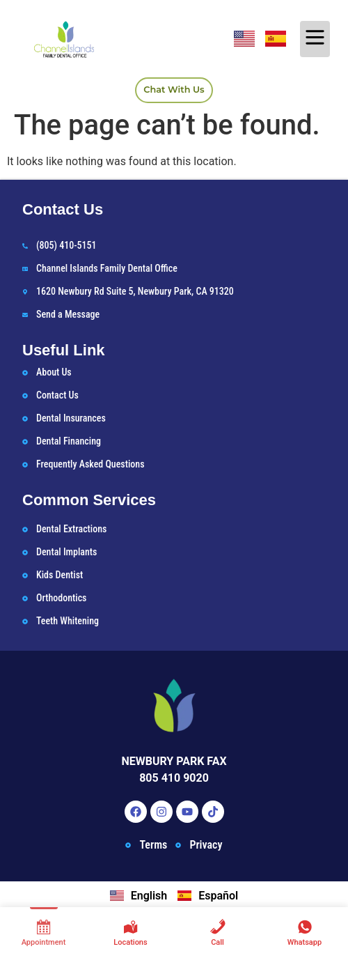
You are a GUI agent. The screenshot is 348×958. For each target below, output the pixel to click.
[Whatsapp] (304, 932)
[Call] (217, 932)
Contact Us (62, 209)
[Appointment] (43, 932)
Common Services (89, 500)
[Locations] (130, 932)
